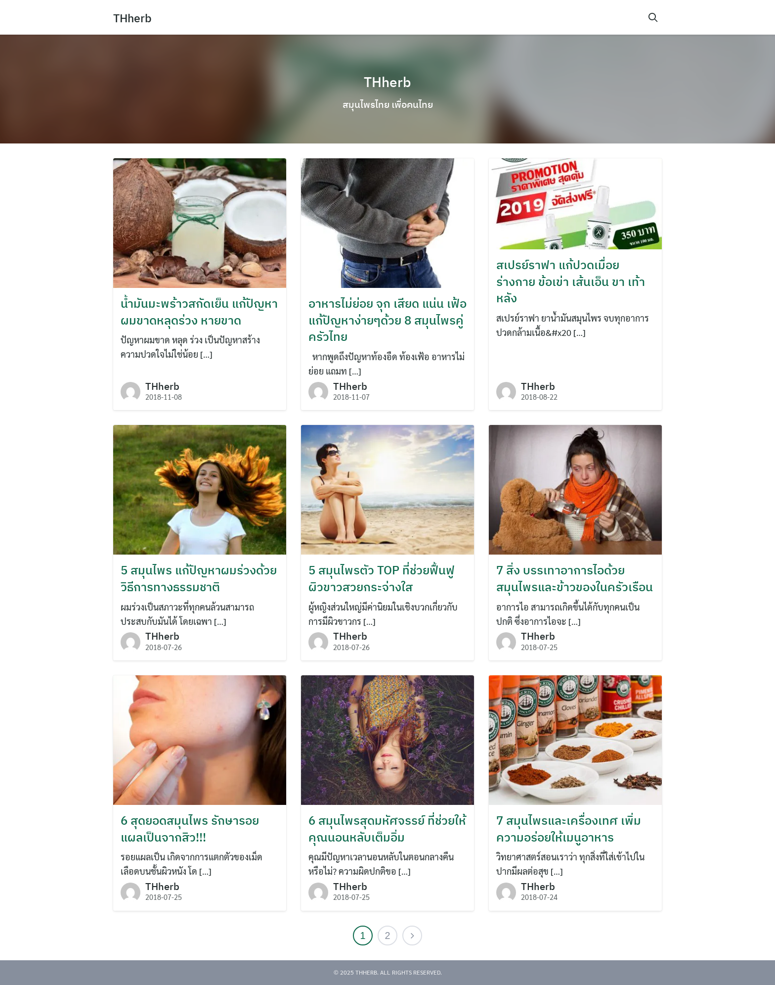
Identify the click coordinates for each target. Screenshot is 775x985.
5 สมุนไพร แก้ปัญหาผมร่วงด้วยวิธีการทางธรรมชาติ (199, 578)
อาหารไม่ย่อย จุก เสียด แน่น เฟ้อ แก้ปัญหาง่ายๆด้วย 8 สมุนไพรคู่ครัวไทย (387, 319)
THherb (133, 18)
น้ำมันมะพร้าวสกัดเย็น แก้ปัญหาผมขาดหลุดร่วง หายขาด (199, 311)
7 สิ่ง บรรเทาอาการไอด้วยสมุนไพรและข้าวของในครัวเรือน (574, 578)
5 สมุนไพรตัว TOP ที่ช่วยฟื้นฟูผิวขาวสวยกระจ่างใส (381, 578)
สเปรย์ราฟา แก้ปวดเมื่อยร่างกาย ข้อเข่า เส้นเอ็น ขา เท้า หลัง (570, 281)
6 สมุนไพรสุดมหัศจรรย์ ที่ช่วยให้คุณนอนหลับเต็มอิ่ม (387, 828)
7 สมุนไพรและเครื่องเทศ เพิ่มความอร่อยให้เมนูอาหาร (568, 828)
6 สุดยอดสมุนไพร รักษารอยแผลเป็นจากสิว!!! (190, 828)
